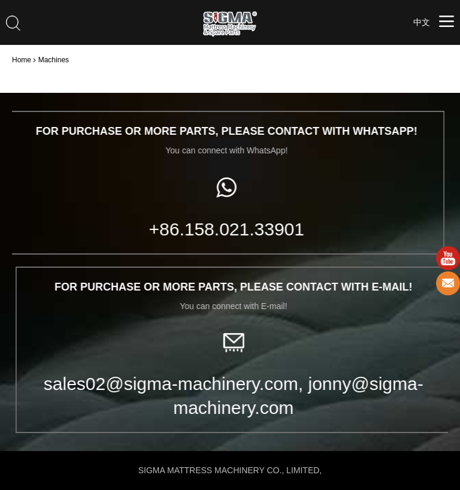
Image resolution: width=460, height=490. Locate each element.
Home (21, 60)
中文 (421, 22)
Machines (53, 60)
